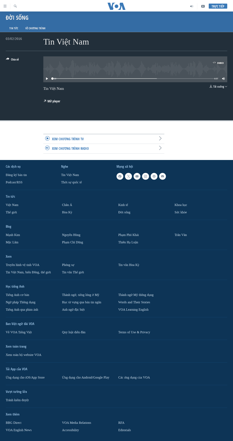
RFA (121, 423)
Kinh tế (123, 205)
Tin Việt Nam (70, 175)
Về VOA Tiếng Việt (19, 332)
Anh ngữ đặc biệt (73, 309)
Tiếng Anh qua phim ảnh (22, 309)
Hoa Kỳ (67, 212)
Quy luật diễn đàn (73, 332)
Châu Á (67, 205)
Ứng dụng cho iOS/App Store (25, 377)
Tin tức (13, 28)
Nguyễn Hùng (71, 235)
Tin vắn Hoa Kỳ (128, 265)
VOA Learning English (133, 309)
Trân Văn (181, 235)
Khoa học (181, 205)
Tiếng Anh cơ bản (17, 295)
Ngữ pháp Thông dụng (20, 302)
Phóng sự (68, 265)
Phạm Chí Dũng (72, 242)
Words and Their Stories (134, 302)
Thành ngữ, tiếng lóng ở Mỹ (80, 295)
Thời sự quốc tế (71, 182)
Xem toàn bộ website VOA (23, 355)
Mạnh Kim (13, 235)
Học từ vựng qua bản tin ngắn (81, 302)
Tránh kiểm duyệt (17, 400)
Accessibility (70, 430)
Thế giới (11, 212)
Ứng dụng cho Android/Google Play (85, 377)
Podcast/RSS (14, 182)
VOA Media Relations (76, 423)
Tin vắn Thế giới (73, 272)
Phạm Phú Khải (128, 235)
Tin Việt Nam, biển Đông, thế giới (28, 272)
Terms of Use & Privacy (134, 332)
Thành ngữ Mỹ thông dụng (136, 295)
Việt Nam (12, 205)
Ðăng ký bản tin (16, 175)
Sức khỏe (181, 212)
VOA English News (19, 430)
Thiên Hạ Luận (128, 242)
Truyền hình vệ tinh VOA (22, 265)
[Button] (12, 60)
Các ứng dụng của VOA (134, 377)
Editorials (124, 430)
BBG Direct (13, 423)
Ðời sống (124, 212)
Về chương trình (35, 28)
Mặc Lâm (12, 242)
